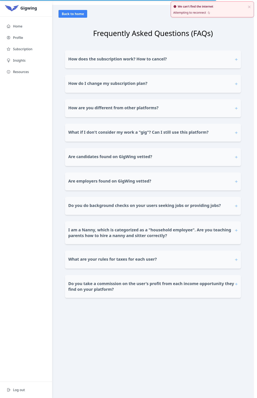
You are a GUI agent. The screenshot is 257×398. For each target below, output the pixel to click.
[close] (249, 6)
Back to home (73, 14)
